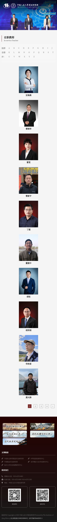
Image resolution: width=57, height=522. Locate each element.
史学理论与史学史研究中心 (40, 462)
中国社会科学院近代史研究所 (14, 458)
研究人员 (45, 27)
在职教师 (52, 27)
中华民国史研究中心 (37, 458)
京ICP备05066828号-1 (35, 518)
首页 (38, 27)
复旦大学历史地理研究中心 (13, 465)
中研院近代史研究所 (11, 462)
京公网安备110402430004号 (19, 518)
